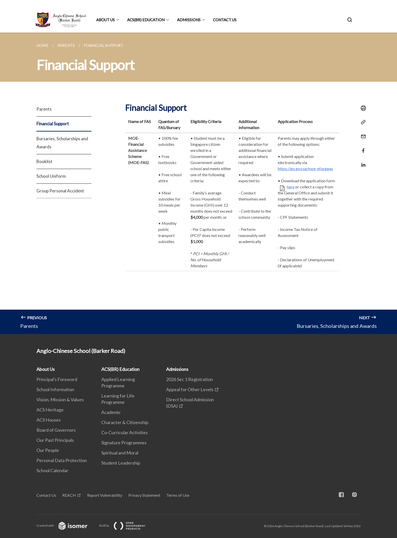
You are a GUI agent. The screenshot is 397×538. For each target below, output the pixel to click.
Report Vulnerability (104, 495)
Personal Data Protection (61, 460)
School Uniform (51, 176)
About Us (105, 19)
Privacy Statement (144, 495)
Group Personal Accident (60, 190)
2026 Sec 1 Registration (189, 379)
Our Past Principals (55, 440)
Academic (111, 412)
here (290, 186)
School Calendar (52, 470)
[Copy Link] (362, 122)
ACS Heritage (50, 409)
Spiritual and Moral (119, 452)
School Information (55, 389)
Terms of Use (177, 495)
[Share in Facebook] (362, 147)
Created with (65, 525)
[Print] (362, 108)
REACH (69, 495)
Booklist (44, 161)
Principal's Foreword (56, 379)
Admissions (189, 19)
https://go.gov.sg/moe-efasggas (305, 168)
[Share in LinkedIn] (362, 161)
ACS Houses (48, 420)
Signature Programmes (124, 442)
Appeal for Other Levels (189, 389)
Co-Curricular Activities (124, 432)
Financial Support (52, 123)
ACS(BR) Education (146, 19)
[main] (198, 183)
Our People (47, 450)
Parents (44, 109)
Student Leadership (120, 463)
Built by (126, 525)
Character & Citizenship (124, 422)
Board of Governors (56, 430)
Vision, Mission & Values (60, 399)
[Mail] (362, 133)
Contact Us (224, 19)
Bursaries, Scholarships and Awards (62, 142)
